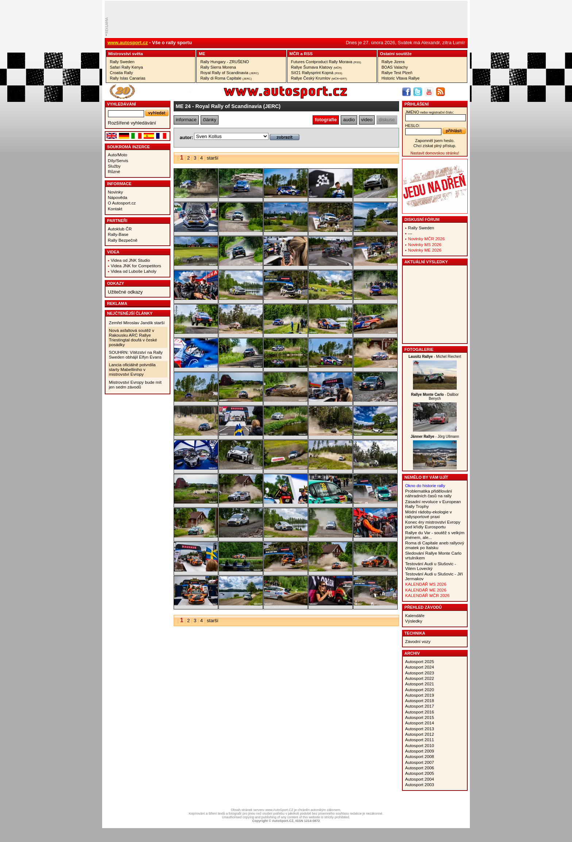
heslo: (412, 125)
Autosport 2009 (419, 751)
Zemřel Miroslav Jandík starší (137, 322)
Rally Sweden (122, 62)
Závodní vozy (418, 641)
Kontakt (115, 208)
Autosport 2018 (419, 700)
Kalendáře (415, 615)
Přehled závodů (423, 607)
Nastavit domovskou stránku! (434, 153)
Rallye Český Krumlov (319, 78)
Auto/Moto (117, 154)
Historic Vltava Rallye (401, 78)
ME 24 (183, 106)
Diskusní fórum (422, 219)
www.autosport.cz (128, 42)
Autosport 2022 (419, 678)
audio (349, 119)
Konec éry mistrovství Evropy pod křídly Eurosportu (432, 524)
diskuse (387, 119)
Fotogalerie (419, 349)
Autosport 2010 (419, 745)
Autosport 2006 (419, 767)
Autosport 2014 (419, 722)
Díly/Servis (118, 160)
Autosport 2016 (419, 711)
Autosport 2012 (419, 734)
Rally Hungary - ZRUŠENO (224, 62)
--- (410, 233)
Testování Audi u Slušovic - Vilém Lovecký (430, 566)
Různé (114, 171)
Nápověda (117, 197)
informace (186, 119)
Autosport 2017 (419, 706)
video (366, 119)
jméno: (429, 112)
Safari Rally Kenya (126, 67)
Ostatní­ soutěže (396, 53)
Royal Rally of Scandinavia (229, 72)
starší (213, 158)
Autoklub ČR (120, 228)
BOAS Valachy (395, 67)
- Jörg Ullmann (435, 437)
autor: (186, 137)
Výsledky (413, 621)
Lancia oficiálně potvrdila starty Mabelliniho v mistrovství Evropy (132, 369)
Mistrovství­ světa (125, 53)
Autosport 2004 (419, 779)
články (209, 119)
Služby (114, 166)
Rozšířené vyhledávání (132, 123)
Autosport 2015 (419, 717)
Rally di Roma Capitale (226, 78)
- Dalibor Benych (435, 397)
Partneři (117, 220)
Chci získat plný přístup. (434, 145)
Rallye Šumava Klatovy (316, 67)
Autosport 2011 (419, 739)
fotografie (326, 119)
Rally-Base (118, 234)
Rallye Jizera (393, 62)
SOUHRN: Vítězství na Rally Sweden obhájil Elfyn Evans (136, 354)
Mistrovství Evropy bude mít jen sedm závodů (135, 384)
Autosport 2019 (419, 695)
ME (202, 53)
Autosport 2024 (419, 667)
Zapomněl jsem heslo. (435, 140)
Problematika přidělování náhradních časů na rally (428, 493)
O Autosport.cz (122, 202)
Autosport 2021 (419, 683)
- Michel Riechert (435, 357)
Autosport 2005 (419, 773)
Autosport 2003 (419, 784)
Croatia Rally (121, 72)
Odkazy (115, 283)
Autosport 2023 (419, 672)
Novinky (115, 192)
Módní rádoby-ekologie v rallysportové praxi (428, 514)
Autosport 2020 (419, 689)
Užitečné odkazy (125, 292)
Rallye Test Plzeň (397, 72)
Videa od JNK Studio (130, 260)
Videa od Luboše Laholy (133, 271)
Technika (415, 633)
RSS (308, 53)
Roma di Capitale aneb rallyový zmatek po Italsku (434, 545)
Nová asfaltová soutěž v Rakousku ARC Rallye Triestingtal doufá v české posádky (133, 337)
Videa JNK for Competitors (136, 265)
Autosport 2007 (419, 762)
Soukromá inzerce (128, 147)
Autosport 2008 (419, 756)
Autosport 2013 (419, 728)
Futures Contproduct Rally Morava (326, 62)
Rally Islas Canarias (128, 78)
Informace (119, 183)
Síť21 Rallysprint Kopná (317, 72)
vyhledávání (121, 104)
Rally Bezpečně (123, 240)
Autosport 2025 (419, 661)
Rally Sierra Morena (218, 67)
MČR (294, 53)
